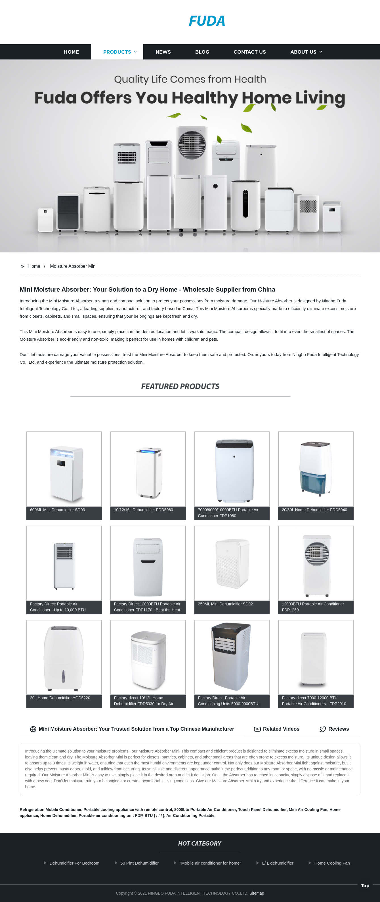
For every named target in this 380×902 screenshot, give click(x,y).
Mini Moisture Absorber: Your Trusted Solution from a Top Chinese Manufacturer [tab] (132, 729)
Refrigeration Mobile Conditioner (50, 809)
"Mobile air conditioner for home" (218, 863)
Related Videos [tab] (277, 729)
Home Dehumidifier (58, 815)
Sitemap (256, 893)
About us (303, 51)
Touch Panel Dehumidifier (262, 809)
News (163, 51)
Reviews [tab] (334, 729)
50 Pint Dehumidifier (147, 863)
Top (365, 887)
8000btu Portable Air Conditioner (205, 809)
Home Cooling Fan (339, 863)
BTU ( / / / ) (154, 815)
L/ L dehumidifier (285, 863)
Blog (202, 51)
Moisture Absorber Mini (73, 266)
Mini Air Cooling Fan (308, 809)
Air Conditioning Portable (190, 815)
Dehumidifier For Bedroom (82, 863)
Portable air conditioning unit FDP (110, 815)
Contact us (250, 51)
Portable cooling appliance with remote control (127, 809)
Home (71, 51)
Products (117, 51)
